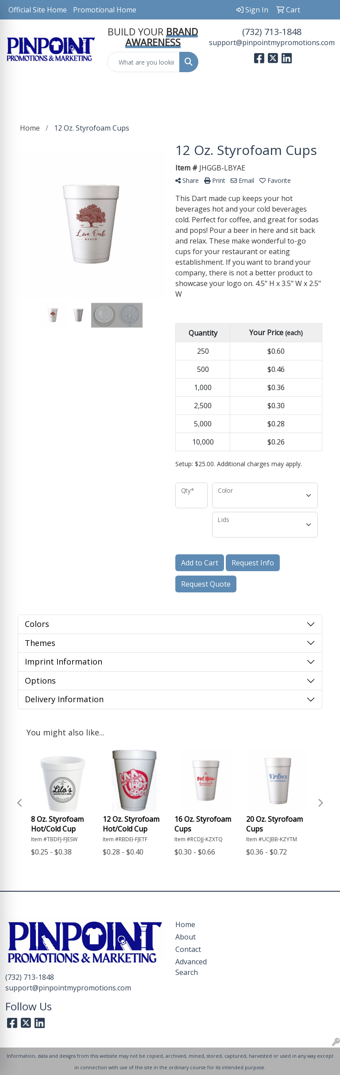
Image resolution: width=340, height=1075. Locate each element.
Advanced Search (191, 967)
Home (185, 924)
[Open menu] (322, 92)
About (185, 937)
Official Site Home (37, 10)
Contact (188, 949)
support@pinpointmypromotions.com (272, 42)
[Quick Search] (143, 62)
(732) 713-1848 (271, 32)
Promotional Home (104, 10)
